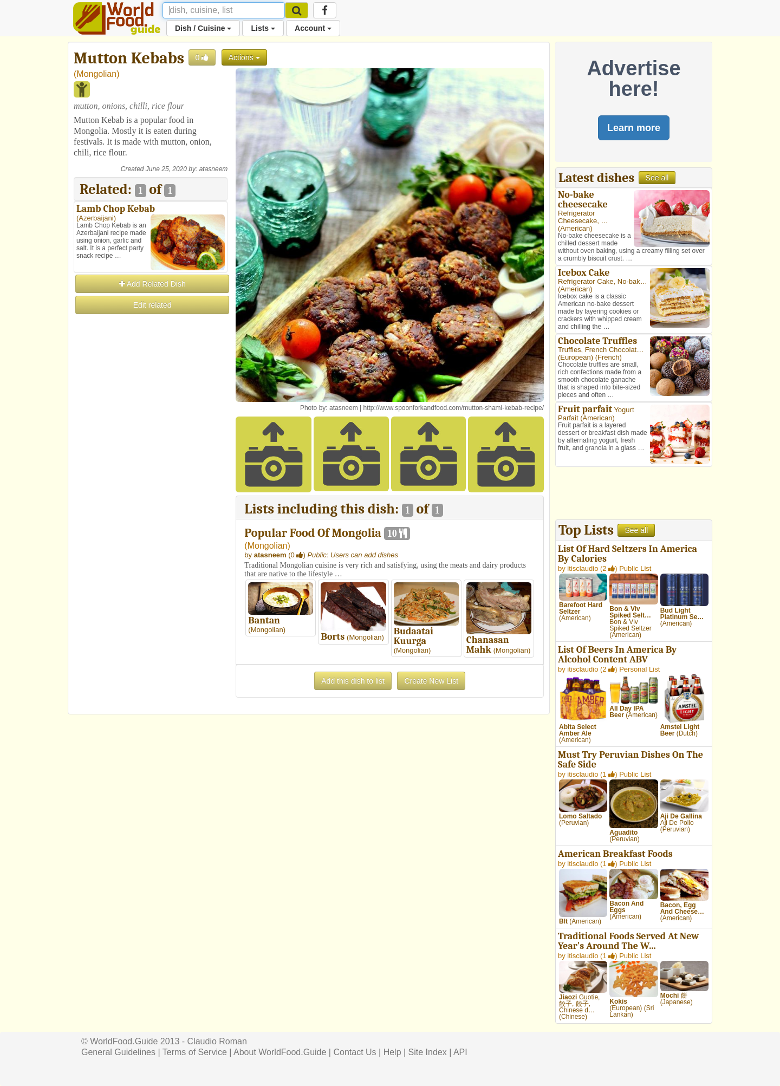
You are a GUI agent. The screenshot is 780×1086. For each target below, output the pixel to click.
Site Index (427, 1052)
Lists (263, 28)
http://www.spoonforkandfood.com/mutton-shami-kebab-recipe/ (453, 408)
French (608, 357)
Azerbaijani (96, 218)
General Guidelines (118, 1052)
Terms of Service (194, 1052)
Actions (244, 57)
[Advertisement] (150, 478)
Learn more (633, 127)
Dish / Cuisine (203, 28)
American (575, 228)
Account (313, 28)
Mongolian (96, 74)
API (460, 1052)
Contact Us (354, 1052)
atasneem (213, 169)
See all (657, 177)
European (575, 357)
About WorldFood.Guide (279, 1052)
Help (392, 1052)
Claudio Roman (217, 1041)
